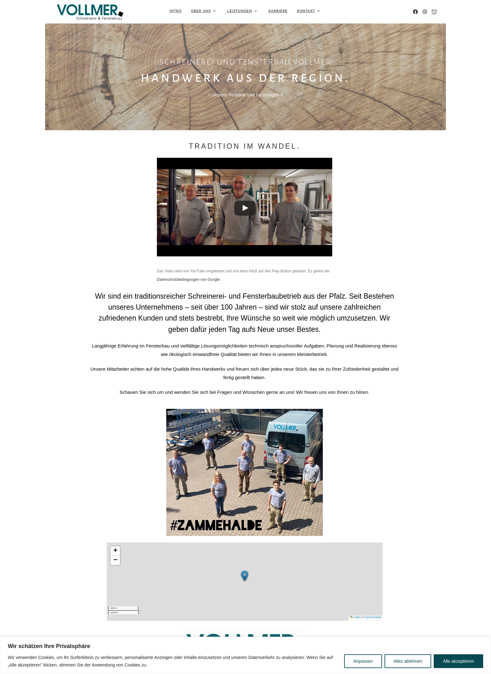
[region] (245, 655)
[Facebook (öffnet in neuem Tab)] (415, 11)
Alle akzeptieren (458, 661)
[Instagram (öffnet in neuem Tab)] (424, 11)
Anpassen (363, 661)
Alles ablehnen (408, 661)
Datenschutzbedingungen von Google (188, 279)
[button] (244, 576)
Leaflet (355, 617)
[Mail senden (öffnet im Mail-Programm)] (434, 11)
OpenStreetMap (372, 617)
